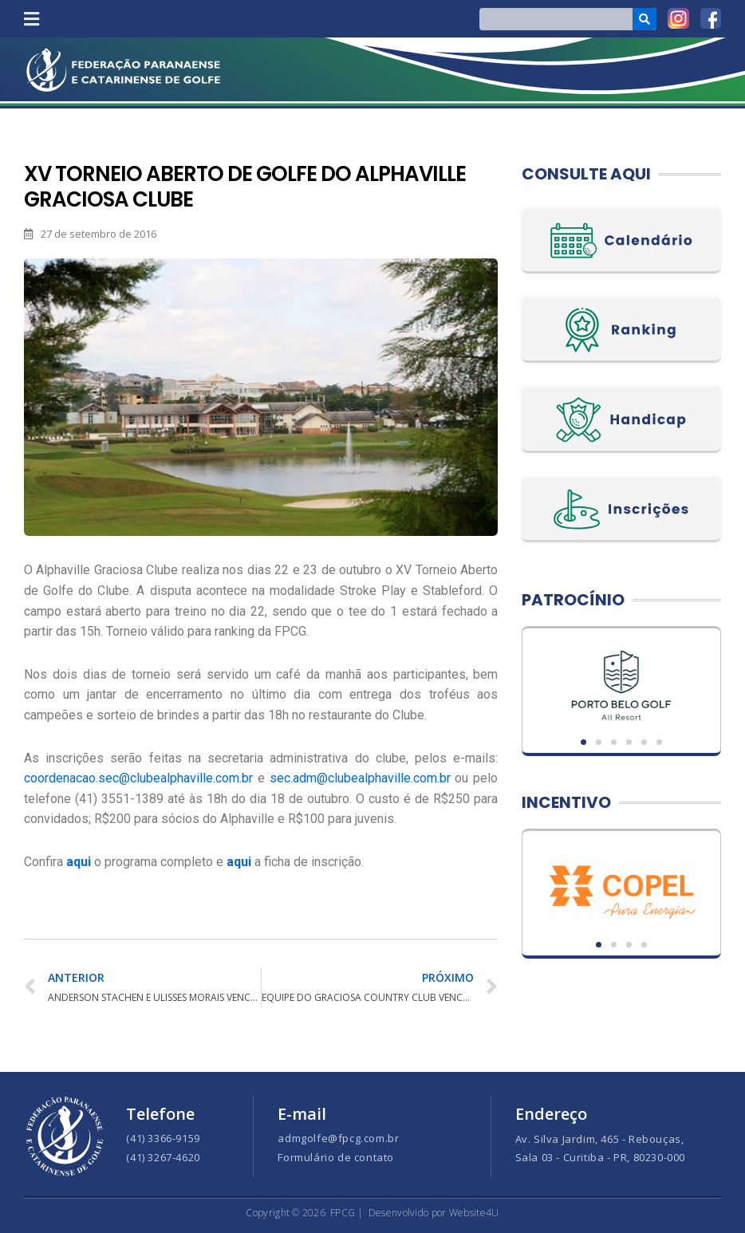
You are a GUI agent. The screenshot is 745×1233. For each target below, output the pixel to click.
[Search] (645, 19)
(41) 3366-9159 (162, 1138)
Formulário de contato (336, 1157)
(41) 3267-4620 (162, 1157)
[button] (31, 18)
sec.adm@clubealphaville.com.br (360, 778)
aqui (239, 861)
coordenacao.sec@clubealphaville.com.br (138, 778)
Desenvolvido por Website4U (434, 1212)
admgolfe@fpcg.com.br (338, 1138)
